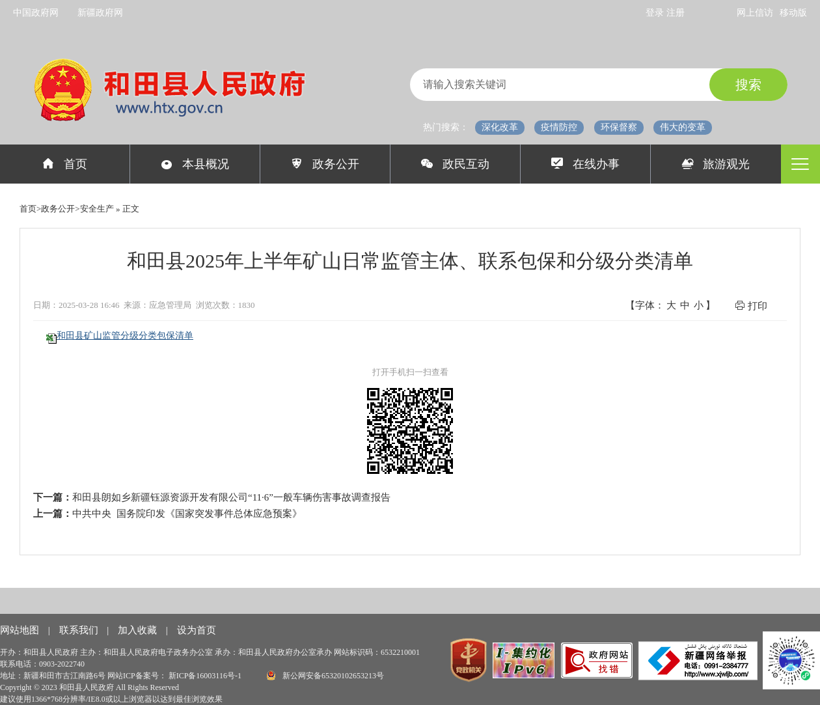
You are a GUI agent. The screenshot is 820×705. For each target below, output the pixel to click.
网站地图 (21, 630)
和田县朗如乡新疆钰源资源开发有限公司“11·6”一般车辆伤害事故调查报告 (231, 497)
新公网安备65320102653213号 (325, 675)
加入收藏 (138, 630)
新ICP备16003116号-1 (206, 675)
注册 (675, 13)
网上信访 (755, 13)
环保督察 (619, 127)
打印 (751, 305)
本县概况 (195, 164)
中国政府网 (36, 13)
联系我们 (80, 630)
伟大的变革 (682, 127)
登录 (656, 13)
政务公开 (325, 164)
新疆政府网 (100, 13)
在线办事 (585, 164)
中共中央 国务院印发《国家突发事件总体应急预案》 (187, 513)
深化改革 (500, 127)
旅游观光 (716, 164)
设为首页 (196, 630)
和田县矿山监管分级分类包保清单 (125, 335)
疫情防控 (559, 127)
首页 (64, 164)
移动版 (793, 13)
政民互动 (455, 164)
